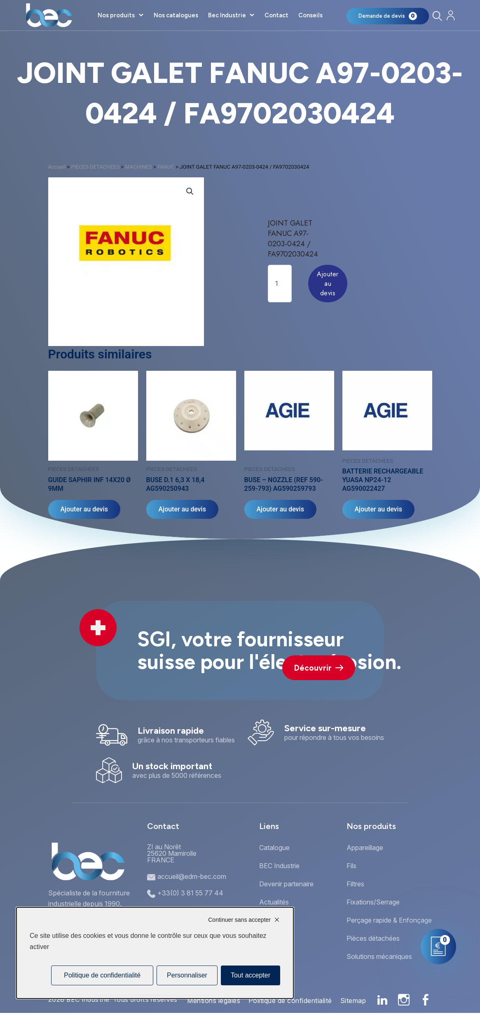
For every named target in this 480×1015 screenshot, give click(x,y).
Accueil (57, 167)
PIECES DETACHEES (95, 167)
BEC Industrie (279, 866)
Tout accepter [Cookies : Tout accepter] (250, 975)
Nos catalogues (176, 15)
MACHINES (138, 167)
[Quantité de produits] (280, 283)
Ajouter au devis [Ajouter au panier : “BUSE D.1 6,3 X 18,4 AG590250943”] (182, 509)
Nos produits (116, 15)
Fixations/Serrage (373, 902)
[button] (190, 191)
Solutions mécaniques (379, 956)
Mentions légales (213, 1000)
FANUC (165, 167)
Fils (351, 866)
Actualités (274, 902)
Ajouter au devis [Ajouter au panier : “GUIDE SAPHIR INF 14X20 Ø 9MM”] (84, 509)
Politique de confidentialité (290, 1000)
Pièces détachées (373, 938)
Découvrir (318, 668)
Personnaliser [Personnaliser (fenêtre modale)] (187, 975)
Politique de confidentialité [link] (102, 975)
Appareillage (365, 847)
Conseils (310, 15)
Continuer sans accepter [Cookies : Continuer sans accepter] (239, 919)
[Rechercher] (437, 16)
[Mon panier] (388, 16)
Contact (276, 15)
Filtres (355, 884)
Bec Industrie (227, 15)
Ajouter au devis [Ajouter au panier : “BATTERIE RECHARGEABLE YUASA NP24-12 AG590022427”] (378, 509)
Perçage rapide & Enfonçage (389, 920)
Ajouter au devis (328, 283)
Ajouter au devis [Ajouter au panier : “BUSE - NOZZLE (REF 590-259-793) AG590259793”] (280, 509)
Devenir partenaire (286, 884)
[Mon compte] (451, 15)
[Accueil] (49, 15)
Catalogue (274, 847)
